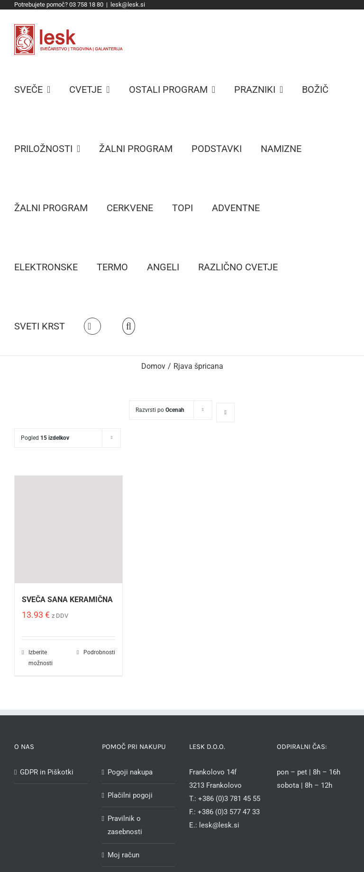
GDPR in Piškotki (46, 772)
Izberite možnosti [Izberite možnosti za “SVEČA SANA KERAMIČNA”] (40, 657)
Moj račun (123, 855)
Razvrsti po (160, 410)
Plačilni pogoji (130, 795)
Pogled (45, 438)
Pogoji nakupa (130, 772)
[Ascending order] (225, 412)
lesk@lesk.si (127, 4)
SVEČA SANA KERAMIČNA (67, 599)
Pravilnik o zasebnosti (125, 825)
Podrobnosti (99, 652)
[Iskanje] (128, 326)
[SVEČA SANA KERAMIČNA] (68, 529)
